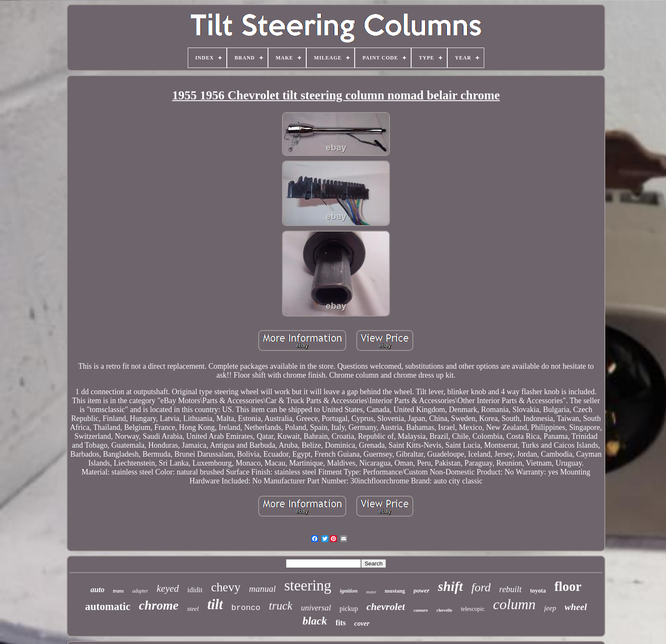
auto (97, 589)
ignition (349, 591)
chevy (225, 587)
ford (481, 587)
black (314, 621)
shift (450, 586)
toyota (538, 591)
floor (567, 586)
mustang (395, 591)
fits (341, 623)
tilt (215, 604)
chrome (158, 605)
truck (280, 605)
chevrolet (386, 606)
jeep (550, 608)
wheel (575, 607)
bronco (245, 608)
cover (362, 623)
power (422, 590)
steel (193, 608)
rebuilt (510, 589)
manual (262, 589)
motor (371, 592)
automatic (107, 606)
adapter (140, 591)
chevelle (444, 610)
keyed (168, 588)
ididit (195, 590)
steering (307, 585)
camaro (420, 610)
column (514, 604)
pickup (348, 608)
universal (316, 607)
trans (118, 591)
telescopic (473, 609)
